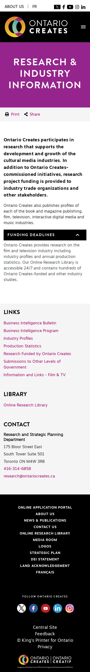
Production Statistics (22, 346)
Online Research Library (26, 405)
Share (32, 114)
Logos (45, 546)
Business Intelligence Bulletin (30, 323)
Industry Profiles (18, 338)
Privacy (45, 647)
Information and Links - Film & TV (35, 375)
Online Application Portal (38, 507)
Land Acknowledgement (37, 566)
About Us (45, 514)
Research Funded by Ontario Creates (37, 354)
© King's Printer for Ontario (45, 640)
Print (12, 114)
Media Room (45, 540)
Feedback (45, 634)
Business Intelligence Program (31, 331)
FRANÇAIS (45, 572)
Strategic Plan (45, 553)
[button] (77, 235)
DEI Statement (31, 559)
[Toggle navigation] (81, 27)
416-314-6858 (17, 469)
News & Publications (45, 520)
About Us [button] (14, 7)
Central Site (45, 627)
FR (34, 7)
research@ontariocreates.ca (29, 476)
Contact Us (45, 527)
